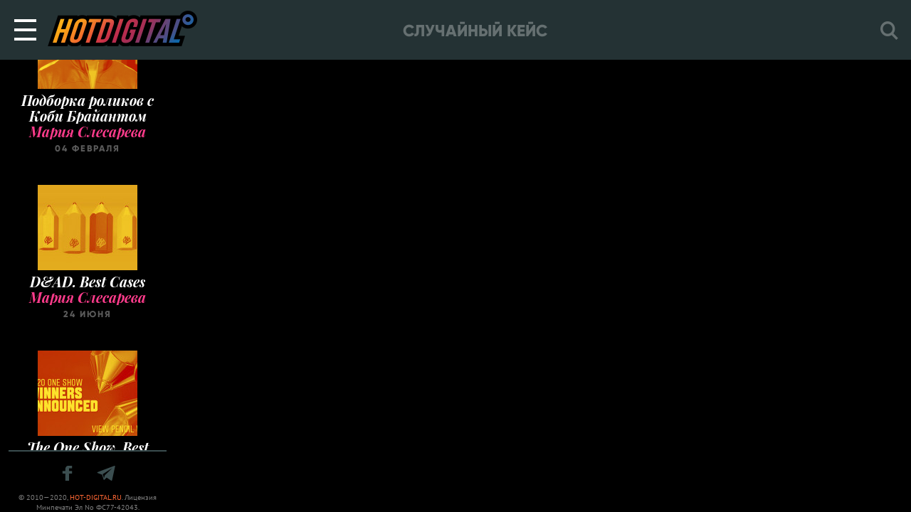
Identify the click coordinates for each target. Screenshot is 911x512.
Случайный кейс (475, 31)
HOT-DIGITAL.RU (96, 497)
